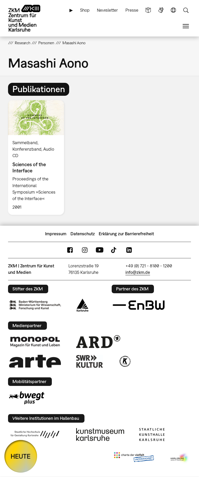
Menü (186, 26)
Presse (131, 10)
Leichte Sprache (148, 10)
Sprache (173, 10)
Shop (85, 10)
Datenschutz (82, 233)
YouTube (99, 250)
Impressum (55, 233)
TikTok (114, 250)
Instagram (85, 250)
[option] (38, 157)
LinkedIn (129, 250)
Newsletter (107, 10)
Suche (186, 10)
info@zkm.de (137, 272)
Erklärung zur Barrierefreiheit (126, 233)
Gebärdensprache (161, 10)
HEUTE (21, 456)
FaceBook (70, 250)
